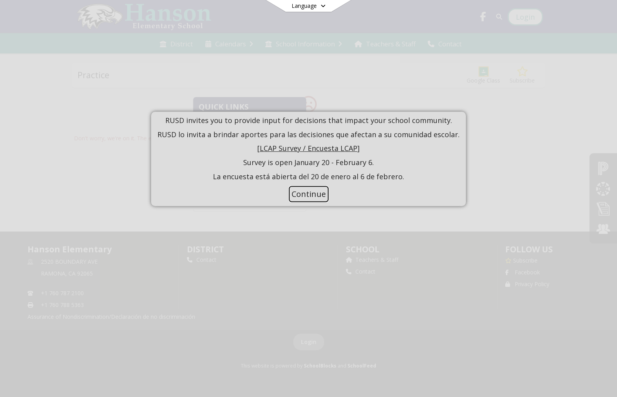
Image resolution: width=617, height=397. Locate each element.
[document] (308, 149)
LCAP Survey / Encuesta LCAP (308, 148)
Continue (309, 194)
